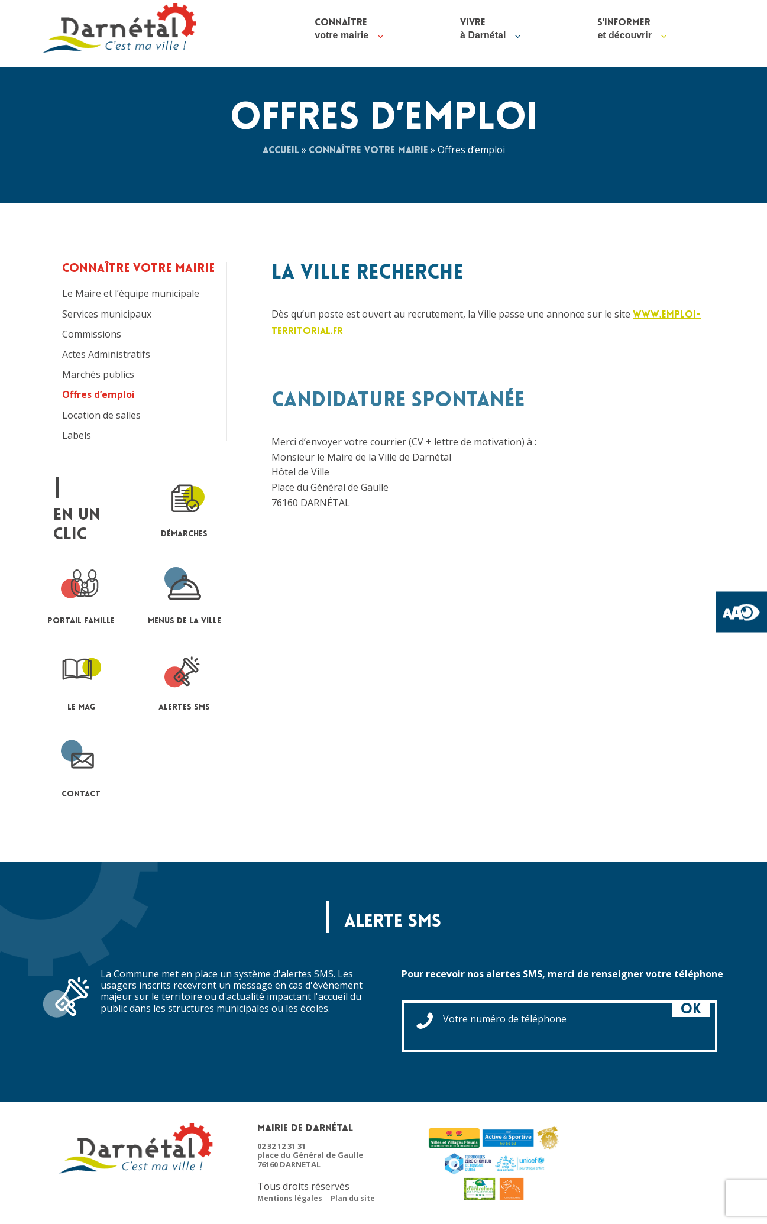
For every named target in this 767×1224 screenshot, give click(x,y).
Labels (76, 435)
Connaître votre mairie (368, 151)
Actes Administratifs (106, 354)
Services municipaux (106, 314)
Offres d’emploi (98, 394)
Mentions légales (289, 1198)
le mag (81, 681)
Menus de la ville (184, 595)
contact (81, 768)
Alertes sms (184, 681)
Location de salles (101, 415)
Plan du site (353, 1198)
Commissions (91, 334)
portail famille (81, 595)
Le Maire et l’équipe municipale (130, 293)
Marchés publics (98, 374)
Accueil (281, 151)
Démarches (184, 508)
